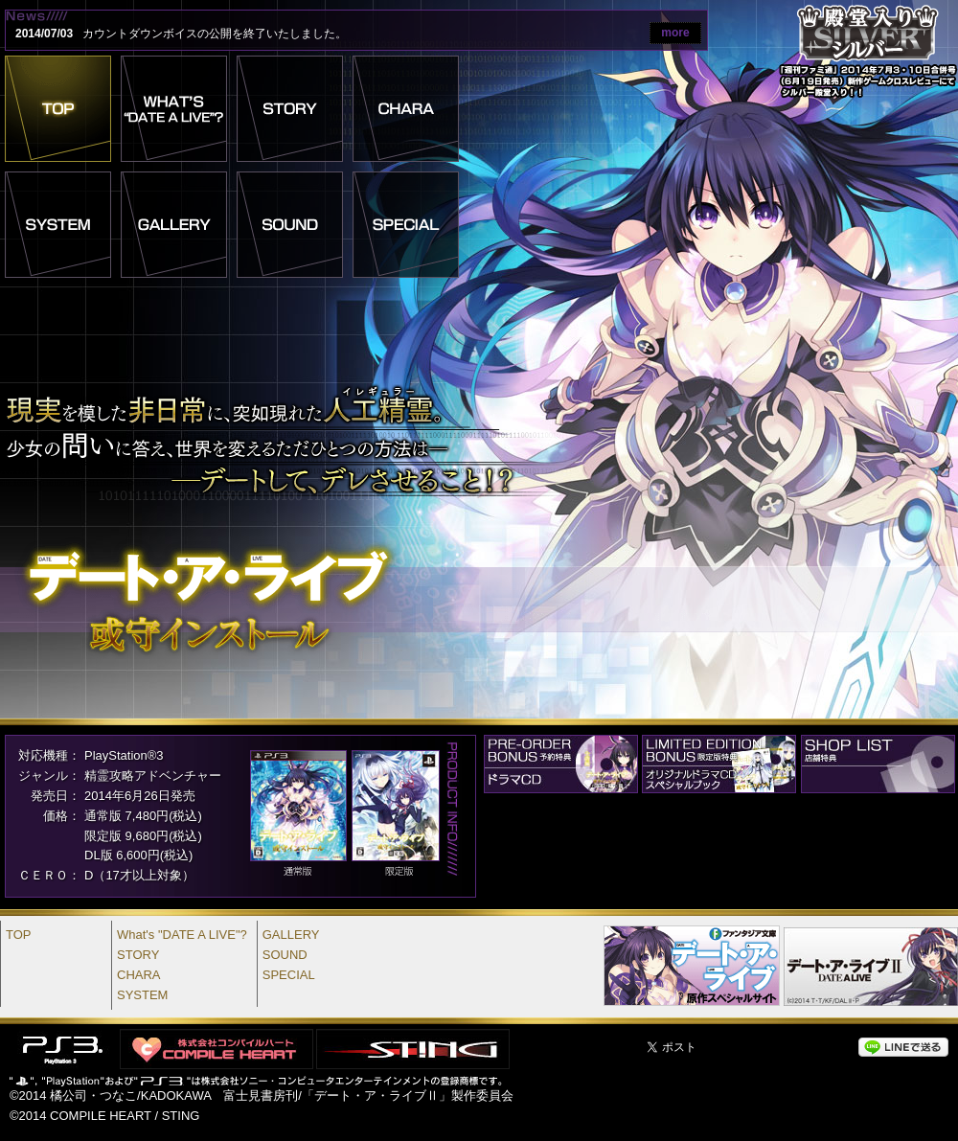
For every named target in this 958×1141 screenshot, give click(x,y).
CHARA (139, 975)
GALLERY (291, 934)
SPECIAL (288, 975)
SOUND (285, 954)
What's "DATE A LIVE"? (182, 934)
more (675, 32)
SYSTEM (142, 995)
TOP (19, 934)
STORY (138, 954)
